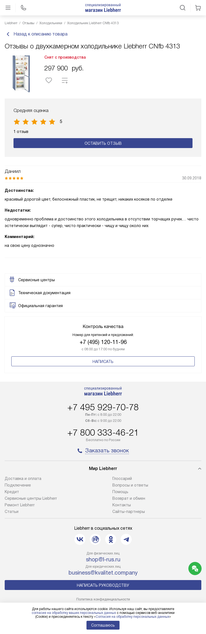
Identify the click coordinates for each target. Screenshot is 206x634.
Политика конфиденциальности (103, 599)
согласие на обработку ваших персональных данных (74, 613)
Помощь (120, 492)
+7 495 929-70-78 (103, 407)
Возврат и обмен (128, 498)
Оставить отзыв (103, 143)
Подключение (18, 485)
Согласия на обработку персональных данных (132, 617)
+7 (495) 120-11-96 (103, 342)
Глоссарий (122, 478)
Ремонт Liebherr (20, 505)
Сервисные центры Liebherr (31, 498)
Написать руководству (103, 585)
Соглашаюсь (103, 625)
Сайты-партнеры (128, 511)
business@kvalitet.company (103, 573)
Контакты (121, 505)
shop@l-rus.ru (103, 559)
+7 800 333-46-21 (103, 432)
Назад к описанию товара (36, 34)
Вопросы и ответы (130, 485)
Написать (103, 361)
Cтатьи (11, 511)
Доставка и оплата (23, 478)
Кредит (12, 492)
